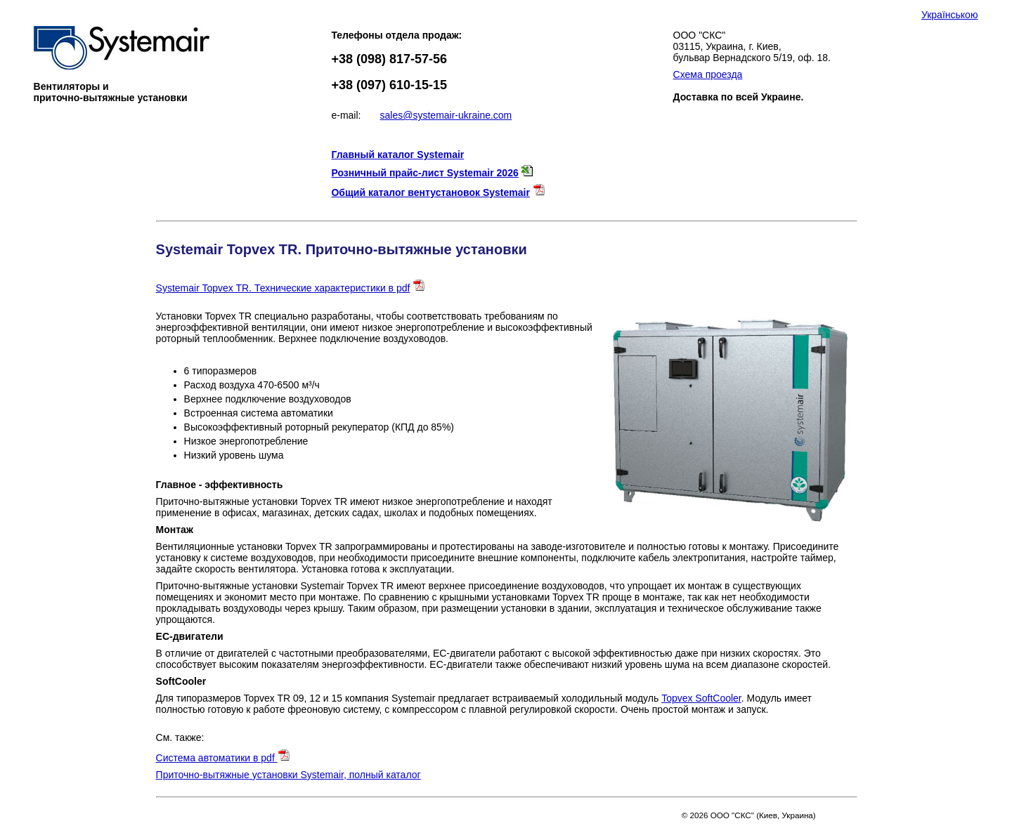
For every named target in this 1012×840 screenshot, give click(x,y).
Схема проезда (708, 74)
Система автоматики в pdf (223, 757)
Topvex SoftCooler (701, 698)
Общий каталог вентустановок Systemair (430, 192)
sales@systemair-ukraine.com (446, 115)
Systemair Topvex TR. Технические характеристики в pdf (283, 288)
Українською (949, 14)
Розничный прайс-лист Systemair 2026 (424, 172)
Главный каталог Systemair (397, 154)
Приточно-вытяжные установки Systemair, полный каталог (288, 774)
